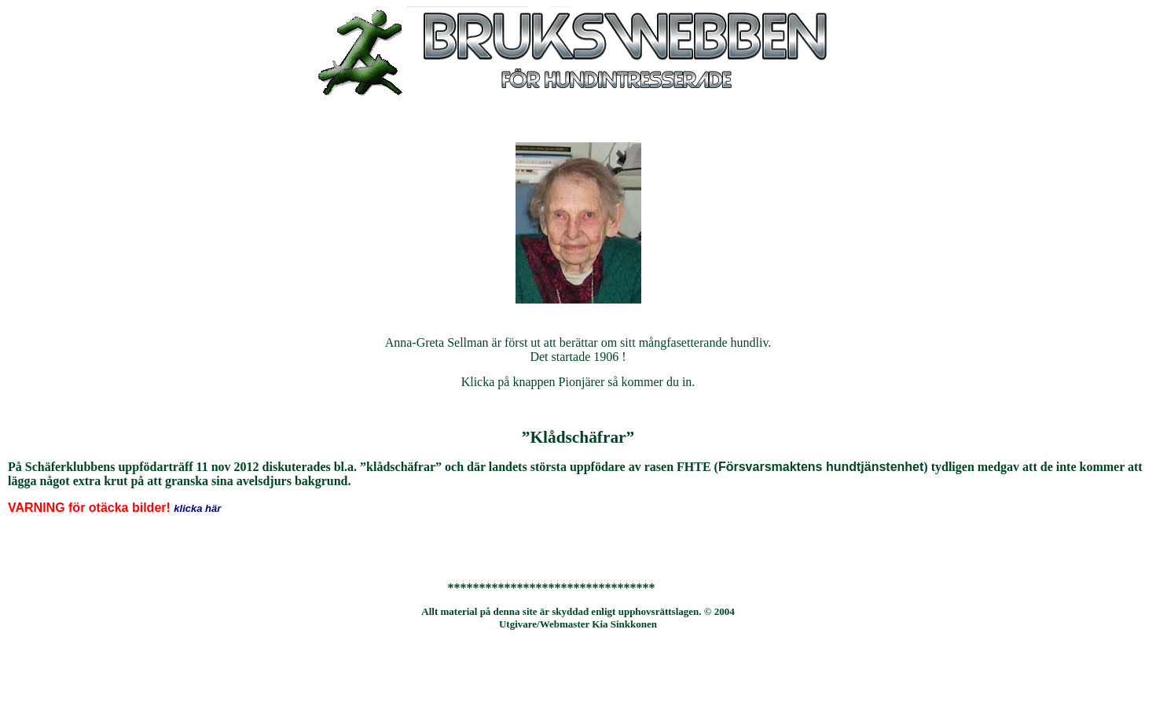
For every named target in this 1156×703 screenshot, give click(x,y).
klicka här (197, 508)
